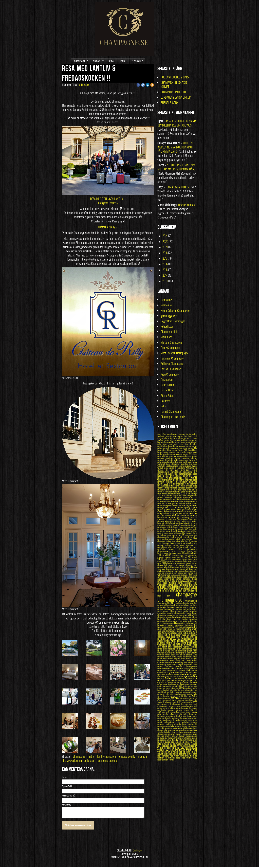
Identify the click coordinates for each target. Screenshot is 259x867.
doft (162, 559)
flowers (160, 702)
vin (186, 615)
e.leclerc (186, 674)
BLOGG (111, 60)
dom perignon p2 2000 (183, 465)
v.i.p (178, 440)
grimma (194, 708)
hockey (186, 501)
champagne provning (174, 607)
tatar (174, 735)
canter (195, 491)
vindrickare (186, 722)
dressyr (190, 662)
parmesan (161, 481)
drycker (194, 465)
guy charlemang (184, 517)
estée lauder (181, 757)
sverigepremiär (192, 642)
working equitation (177, 640)
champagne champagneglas (178, 630)
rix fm (188, 493)
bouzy (195, 461)
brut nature (167, 688)
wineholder (161, 525)
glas (165, 618)
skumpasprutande (169, 648)
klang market (192, 716)
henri (159, 680)
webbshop (161, 749)
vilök (159, 676)
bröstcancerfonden (164, 668)
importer (179, 452)
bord (195, 551)
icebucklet (190, 622)
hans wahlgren (191, 658)
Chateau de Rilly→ (108, 227)
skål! (159, 712)
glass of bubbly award (185, 461)
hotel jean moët (184, 692)
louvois (179, 638)
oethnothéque (162, 505)
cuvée (186, 574)
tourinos (178, 485)
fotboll (181, 507)
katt (163, 731)
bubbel (172, 605)
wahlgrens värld (163, 555)
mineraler (193, 515)
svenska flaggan (178, 664)
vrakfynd (189, 757)
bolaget (164, 535)
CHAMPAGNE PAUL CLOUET (175, 92)
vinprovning (183, 448)
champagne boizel (176, 513)
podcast (160, 704)
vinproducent (172, 684)
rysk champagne (179, 455)
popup (189, 613)
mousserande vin (163, 638)
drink (159, 664)
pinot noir (161, 590)
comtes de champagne (165, 491)
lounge (194, 613)
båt (180, 676)
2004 (191, 574)
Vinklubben (166, 337)
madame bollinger (173, 533)
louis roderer (162, 450)
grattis (184, 509)
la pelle (194, 507)
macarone (168, 739)
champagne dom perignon (173, 609)
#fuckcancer (162, 682)
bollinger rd (182, 483)
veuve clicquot (177, 559)
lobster (183, 658)
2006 (193, 620)
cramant (171, 706)
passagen (178, 741)
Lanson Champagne (171, 369)
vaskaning (179, 475)
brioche (179, 539)
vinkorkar (166, 529)
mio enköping (175, 712)
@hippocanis (162, 672)
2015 (165, 270)
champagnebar (177, 471)
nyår (177, 564)
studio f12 (175, 739)
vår (196, 511)
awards (176, 737)
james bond (171, 493)
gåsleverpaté (192, 731)
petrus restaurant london (183, 551)
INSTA (122, 60)
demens (169, 495)
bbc (166, 485)
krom (191, 714)
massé (165, 708)
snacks (166, 753)
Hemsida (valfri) (68, 795)
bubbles (194, 616)
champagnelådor (164, 471)
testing (176, 706)
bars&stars (175, 676)
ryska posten (163, 444)
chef (191, 547)
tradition (171, 566)
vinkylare (170, 586)
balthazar (173, 543)
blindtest (179, 541)
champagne (79, 756)
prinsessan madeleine (165, 723)
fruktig (179, 725)
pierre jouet (185, 446)
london (167, 580)
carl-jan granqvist (182, 648)
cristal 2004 (180, 688)
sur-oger (194, 559)
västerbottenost (179, 436)
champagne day (191, 535)
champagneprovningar (178, 749)
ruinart (168, 499)
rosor (185, 495)
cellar (183, 636)
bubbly (165, 628)
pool (185, 609)
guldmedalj (174, 453)
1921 (168, 749)
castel (172, 537)
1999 (159, 572)
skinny (178, 521)
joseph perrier (192, 650)
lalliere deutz (187, 616)
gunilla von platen (163, 453)
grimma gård (162, 607)
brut (162, 588)
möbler (181, 438)
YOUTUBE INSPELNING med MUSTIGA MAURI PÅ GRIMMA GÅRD (175, 147)
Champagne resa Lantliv (173, 417)
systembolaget (192, 584)
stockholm (193, 605)
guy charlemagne (191, 555)
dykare (164, 680)
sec (196, 636)
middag (194, 712)
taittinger (184, 676)
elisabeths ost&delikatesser (177, 481)
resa (188, 636)
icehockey (185, 463)
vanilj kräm (193, 727)
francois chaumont (186, 564)
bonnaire (168, 656)
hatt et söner (170, 634)
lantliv (91, 756)
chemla (194, 469)
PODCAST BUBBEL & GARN (175, 77)
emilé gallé (168, 559)
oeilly (195, 523)
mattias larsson (188, 576)
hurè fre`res (184, 672)
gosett (193, 626)
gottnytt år (161, 727)
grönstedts (174, 690)
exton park (184, 547)
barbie (165, 684)
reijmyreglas (169, 521)
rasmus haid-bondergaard (188, 525)
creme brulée (177, 702)
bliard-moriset (168, 720)
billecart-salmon (171, 751)
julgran (183, 712)
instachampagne (191, 735)
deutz (173, 588)
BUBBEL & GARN (170, 102)
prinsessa (194, 725)
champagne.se (171, 599)
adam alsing (179, 662)
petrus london (171, 509)
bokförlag (171, 666)
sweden (160, 578)
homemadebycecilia (190, 473)
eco (163, 735)
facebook (166, 448)
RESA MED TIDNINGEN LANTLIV (106, 199)
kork (166, 564)
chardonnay (179, 603)
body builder (173, 483)
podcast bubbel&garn (173, 531)
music (184, 634)
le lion (173, 499)
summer (190, 676)
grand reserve (177, 656)
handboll (166, 690)
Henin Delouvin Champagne (175, 310)
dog (179, 690)
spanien (177, 566)
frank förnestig (191, 477)
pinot (185, 584)
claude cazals (192, 452)
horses (183, 704)
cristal (195, 582)
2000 (185, 580)
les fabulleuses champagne (178, 718)
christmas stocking (190, 739)
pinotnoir (171, 485)
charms (176, 692)
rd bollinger (172, 708)
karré (195, 678)
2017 (165, 258)
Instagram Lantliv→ (108, 203)
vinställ (164, 493)
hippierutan (177, 491)
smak (195, 438)
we (188, 634)
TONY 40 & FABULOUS (177, 187)
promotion (167, 640)
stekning (185, 725)
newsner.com (189, 527)
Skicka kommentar (78, 825)
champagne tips (168, 755)
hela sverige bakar (171, 438)
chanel (186, 688)
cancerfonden (166, 678)
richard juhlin (188, 586)
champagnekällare (182, 727)
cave (174, 727)
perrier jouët (176, 636)
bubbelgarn (161, 759)
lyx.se (195, 547)
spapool (194, 557)
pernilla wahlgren (166, 642)
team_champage (168, 632)
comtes (176, 615)
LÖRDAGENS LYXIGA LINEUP (176, 97)
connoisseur (161, 531)
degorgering (193, 541)
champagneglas (180, 613)
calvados (172, 452)
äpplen (169, 664)
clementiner (188, 491)
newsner (182, 706)
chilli (171, 511)
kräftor (172, 714)
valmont (177, 755)
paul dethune (172, 680)
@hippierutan (188, 664)
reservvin (181, 666)
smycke (177, 658)
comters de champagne (172, 704)
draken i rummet (178, 700)
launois (178, 729)
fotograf (189, 749)
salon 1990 (161, 561)
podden (165, 712)
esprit (172, 741)
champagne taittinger (175, 710)
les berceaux (181, 503)
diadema (182, 670)
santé (195, 682)
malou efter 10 (178, 535)
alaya (195, 463)
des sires (194, 751)
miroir (189, 660)
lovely (172, 475)
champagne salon (163, 616)
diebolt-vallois (170, 578)
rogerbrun (187, 646)
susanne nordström (183, 457)
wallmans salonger (190, 686)
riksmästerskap (185, 531)
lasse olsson (188, 537)
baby (193, 511)
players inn (178, 495)
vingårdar (160, 440)
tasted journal (181, 511)
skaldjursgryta (188, 471)
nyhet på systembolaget (174, 694)
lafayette (160, 753)
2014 (165, 275)
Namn (64, 777)
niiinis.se (170, 615)
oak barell (168, 747)
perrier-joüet (186, 469)
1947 (159, 559)
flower (191, 568)
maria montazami (184, 570)
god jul (183, 533)
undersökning (180, 624)
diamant (189, 698)
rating (195, 741)
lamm (195, 519)
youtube (170, 613)
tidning (179, 660)
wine (193, 580)
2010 (186, 450)
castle (160, 686)
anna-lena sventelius (172, 525)
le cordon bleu (183, 753)
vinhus (195, 574)
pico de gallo (185, 652)
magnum (168, 557)
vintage (178, 588)
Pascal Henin (167, 390)
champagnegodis (163, 537)
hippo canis (182, 489)
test (176, 507)
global (177, 747)
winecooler (169, 572)
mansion (189, 562)
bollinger (171, 603)
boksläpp (194, 646)
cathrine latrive (174, 745)
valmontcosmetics (178, 678)
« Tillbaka (84, 85)
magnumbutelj (173, 670)
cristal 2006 (192, 648)
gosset (160, 722)
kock (179, 557)
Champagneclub (169, 331)
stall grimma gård (190, 572)
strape (195, 749)
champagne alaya (185, 626)
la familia (169, 519)
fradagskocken (192, 495)
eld (196, 545)
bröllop (164, 664)
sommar (194, 722)
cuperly (173, 523)
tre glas (160, 747)
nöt (164, 503)
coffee (160, 684)
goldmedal (167, 700)
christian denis (186, 559)
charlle (194, 489)
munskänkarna (162, 547)
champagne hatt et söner (183, 561)
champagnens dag (163, 733)
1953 (183, 747)
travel (195, 704)
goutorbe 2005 (183, 529)
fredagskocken (175, 580)
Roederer (165, 401)
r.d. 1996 (181, 684)
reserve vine (173, 529)
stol (163, 515)
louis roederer (180, 568)
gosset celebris (178, 549)
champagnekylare (191, 624)
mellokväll (161, 485)
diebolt (180, 509)
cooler (179, 634)
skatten (183, 654)
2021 (165, 236)
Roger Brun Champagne (173, 321)
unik (195, 568)
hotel (160, 618)
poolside (169, 436)
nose (159, 755)
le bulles (167, 731)
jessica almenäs (173, 505)
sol (191, 644)
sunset (172, 465)
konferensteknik (170, 722)
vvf (177, 735)
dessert (194, 745)
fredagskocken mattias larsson (78, 760)
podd (165, 670)
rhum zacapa (179, 527)
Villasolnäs (166, 305)
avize (159, 501)
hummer (184, 642)
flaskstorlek (161, 465)
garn (179, 442)
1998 (195, 475)
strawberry (161, 662)
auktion (178, 652)
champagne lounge (190, 578)
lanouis (188, 511)
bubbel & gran (163, 475)
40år (173, 650)
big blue (184, 696)
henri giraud (167, 702)
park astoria (185, 729)
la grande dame (173, 672)
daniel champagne (173, 463)
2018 (165, 253)
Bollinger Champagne (172, 363)
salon (166, 566)
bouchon (191, 448)
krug (181, 580)
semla (183, 545)
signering (187, 507)
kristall (190, 553)
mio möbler (166, 523)
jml (177, 753)
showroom (161, 557)
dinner (170, 618)
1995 (180, 686)
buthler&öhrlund (191, 442)
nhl (167, 630)
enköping (167, 605)
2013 (165, 281)
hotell (190, 630)
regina (195, 753)
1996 (195, 615)
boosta (160, 452)
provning (181, 574)
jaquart (189, 712)
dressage (189, 704)
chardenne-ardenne (107, 760)
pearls (174, 557)
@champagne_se (191, 600)
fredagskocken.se (188, 638)
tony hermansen (191, 505)
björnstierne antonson (164, 674)
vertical (168, 654)
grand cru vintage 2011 (176, 628)
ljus (191, 741)
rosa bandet (162, 710)
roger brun (166, 595)
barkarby (171, 725)
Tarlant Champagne (171, 411)
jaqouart (186, 475)
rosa (182, 444)
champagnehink (183, 434)
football (160, 467)
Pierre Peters (167, 395)
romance (182, 615)
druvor (164, 574)
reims (192, 603)
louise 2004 (175, 654)
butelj (195, 576)
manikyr (161, 477)
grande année (170, 561)
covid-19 (168, 515)
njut (189, 725)
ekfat (183, 523)
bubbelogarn (182, 680)
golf (181, 537)
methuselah (167, 686)
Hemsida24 (166, 300)
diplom (160, 448)
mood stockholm (170, 582)
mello (190, 753)
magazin (171, 737)
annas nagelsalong (175, 646)
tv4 (187, 568)
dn (167, 503)
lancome (188, 479)
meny (173, 668)
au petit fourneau (182, 733)
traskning (187, 644)
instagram (193, 570)
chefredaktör (189, 640)
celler (184, 452)
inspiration (193, 483)
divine (192, 636)
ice (171, 638)
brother (160, 690)
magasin (142, 756)
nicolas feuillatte (181, 650)
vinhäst (182, 745)
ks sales (192, 459)
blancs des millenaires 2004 (183, 519)
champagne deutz (164, 636)
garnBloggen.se (169, 316)
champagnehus (187, 702)
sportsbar (160, 511)
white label (193, 672)
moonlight (161, 507)
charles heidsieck (185, 582)
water (179, 722)
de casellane (177, 720)
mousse (164, 501)
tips (171, 727)
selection (194, 457)
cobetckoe (187, 499)
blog (191, 475)
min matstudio (169, 692)
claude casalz (183, 731)
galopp (160, 529)
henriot (165, 646)
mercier (164, 533)
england (166, 570)
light (195, 527)
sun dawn (193, 652)
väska (195, 654)
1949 (176, 698)
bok (191, 615)
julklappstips (188, 656)
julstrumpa (169, 497)
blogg (181, 584)
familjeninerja (171, 620)
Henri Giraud (167, 385)
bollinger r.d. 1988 (183, 751)
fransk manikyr (162, 644)
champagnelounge (175, 553)
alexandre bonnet (181, 723)
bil (175, 521)
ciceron (172, 467)
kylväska (185, 541)
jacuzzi (171, 564)
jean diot (179, 714)
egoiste (166, 511)
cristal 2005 (174, 626)
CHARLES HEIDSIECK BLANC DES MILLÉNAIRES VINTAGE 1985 (176, 123)
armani (167, 727)
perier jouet (172, 729)
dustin (167, 718)
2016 (165, 264)
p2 (168, 712)
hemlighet (161, 656)
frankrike (186, 603)
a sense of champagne (189, 607)
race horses (174, 444)
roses (159, 533)
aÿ (182, 588)
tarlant (159, 574)
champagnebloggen (170, 442)
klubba (189, 503)
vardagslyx (161, 568)
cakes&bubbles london (165, 446)
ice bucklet (193, 434)
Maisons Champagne (171, 342)
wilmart (160, 688)
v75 (178, 547)
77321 (164, 499)
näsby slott (172, 547)
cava (176, 632)
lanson (183, 442)
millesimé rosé (162, 737)
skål (195, 622)
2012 (178, 469)
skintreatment (171, 716)
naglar (165, 725)
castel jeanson (187, 694)
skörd (195, 553)
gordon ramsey (187, 720)
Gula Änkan (167, 379)
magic (169, 535)
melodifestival (162, 517)
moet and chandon (181, 618)
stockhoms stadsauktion (189, 440)
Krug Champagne (170, 374)
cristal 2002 (181, 493)
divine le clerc (191, 444)
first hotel (182, 505)
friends (191, 513)
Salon (163, 406)
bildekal (194, 710)
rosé (180, 586)
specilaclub (168, 440)
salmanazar (193, 688)
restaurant (161, 580)
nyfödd (173, 688)
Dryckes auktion (186, 205)
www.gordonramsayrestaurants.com (180, 682)
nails (174, 511)
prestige (179, 578)
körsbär (160, 648)
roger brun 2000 (172, 574)
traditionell (161, 463)
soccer (163, 652)
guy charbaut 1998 (189, 539)
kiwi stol (160, 442)
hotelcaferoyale (163, 553)
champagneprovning (190, 588)
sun (185, 438)
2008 (168, 465)
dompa (175, 586)
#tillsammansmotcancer (175, 477)
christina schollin (191, 628)
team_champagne (163, 543)
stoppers (194, 479)
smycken (194, 499)
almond (194, 503)
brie (186, 436)
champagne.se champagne (175, 562)
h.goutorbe (189, 533)
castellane (161, 718)
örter (164, 495)
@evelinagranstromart (177, 555)
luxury (181, 737)
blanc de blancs (177, 611)
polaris (189, 489)
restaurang (190, 545)
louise (159, 503)
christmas (170, 457)
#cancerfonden (162, 434)
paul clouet (185, 690)
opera (166, 467)
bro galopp (186, 741)
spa (186, 557)
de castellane (180, 467)
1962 (184, 660)
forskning (183, 566)
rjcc (174, 642)
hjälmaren (181, 479)
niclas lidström (163, 714)
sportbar (160, 570)
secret (181, 501)
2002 (184, 622)
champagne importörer (182, 497)
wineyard (161, 751)
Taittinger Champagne (172, 358)
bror (191, 463)
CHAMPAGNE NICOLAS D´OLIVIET (174, 84)
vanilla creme (171, 652)
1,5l (173, 747)
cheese (160, 499)
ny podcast (193, 446)
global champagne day (184, 708)
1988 (175, 638)
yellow (173, 731)
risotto (187, 684)
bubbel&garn (192, 450)
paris (163, 630)
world (167, 513)
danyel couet (170, 662)
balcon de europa (164, 650)
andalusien (193, 684)
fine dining (189, 678)
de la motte (179, 473)
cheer (159, 493)
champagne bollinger (182, 605)
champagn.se (162, 615)
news (180, 698)
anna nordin (193, 529)
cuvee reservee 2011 (185, 453)
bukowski (161, 624)
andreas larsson (176, 616)
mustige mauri (192, 680)
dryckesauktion (177, 576)
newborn (190, 543)
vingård (175, 487)
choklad (170, 501)
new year (184, 543)
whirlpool (161, 654)
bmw (191, 487)
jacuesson (172, 753)
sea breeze (193, 501)
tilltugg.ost (193, 674)
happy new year (187, 485)
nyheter (181, 739)
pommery (166, 611)
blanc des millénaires (175, 450)
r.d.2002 (194, 497)
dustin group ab (166, 676)
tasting (165, 603)
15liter (175, 479)
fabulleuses (161, 436)
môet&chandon (168, 658)
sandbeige (176, 674)
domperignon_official (164, 576)
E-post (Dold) (67, 786)
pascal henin (176, 644)
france (167, 590)
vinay (195, 757)
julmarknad (187, 521)
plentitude (161, 521)
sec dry (190, 438)
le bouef (172, 517)
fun (188, 483)
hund (174, 541)
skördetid (185, 553)
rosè (182, 644)
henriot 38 (189, 523)
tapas (192, 755)
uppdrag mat (173, 434)
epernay (160, 609)
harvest (180, 632)
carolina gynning (169, 539)
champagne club (183, 487)
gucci (179, 543)
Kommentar (66, 805)
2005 (166, 483)
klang (175, 440)
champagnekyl (162, 729)
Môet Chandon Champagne (174, 353)
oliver (195, 720)
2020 (165, 241)
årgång (185, 620)
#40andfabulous (191, 467)
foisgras (176, 501)
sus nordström (175, 696)
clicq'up (166, 452)
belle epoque (162, 586)
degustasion (170, 568)
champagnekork (191, 666)
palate (186, 714)
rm (159, 535)
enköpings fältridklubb (165, 459)
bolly (195, 533)
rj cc (182, 491)
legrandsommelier (191, 700)
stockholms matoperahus (181, 515)
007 (195, 448)
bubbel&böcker (163, 660)
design (178, 523)
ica (182, 521)
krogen (194, 509)
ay (183, 586)
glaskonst (187, 743)
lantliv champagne (106, 756)
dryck (189, 509)
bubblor (182, 735)
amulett (168, 735)
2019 (165, 247)
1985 (159, 630)
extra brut (179, 620)
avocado (186, 513)
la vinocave (170, 624)
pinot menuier (179, 572)
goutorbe (189, 654)
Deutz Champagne (170, 347)
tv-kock (175, 686)
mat (163, 572)
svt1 (177, 731)
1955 (195, 662)
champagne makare (164, 541)
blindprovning (185, 755)
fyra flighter (192, 696)
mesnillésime (162, 527)
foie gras (172, 503)
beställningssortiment (181, 459)
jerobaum (193, 634)
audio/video (163, 549)
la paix (171, 455)
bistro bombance (163, 743)
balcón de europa (163, 741)
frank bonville (172, 461)
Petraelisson (167, 326)
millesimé (171, 527)
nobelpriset (161, 513)
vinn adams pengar (177, 743)
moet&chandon (176, 622)
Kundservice (137, 850)
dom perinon (169, 759)
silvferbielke (179, 668)
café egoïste (168, 487)
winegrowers (174, 448)
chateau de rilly (127, 756)
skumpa (160, 603)
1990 (186, 662)
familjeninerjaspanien (165, 479)
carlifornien (187, 710)
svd (189, 615)
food (189, 620)
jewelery (161, 497)
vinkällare (165, 455)
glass (170, 644)
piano (184, 698)
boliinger (188, 455)
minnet (194, 660)
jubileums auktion (172, 545)
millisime (194, 531)
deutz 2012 (169, 507)
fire (175, 725)
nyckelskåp (161, 509)
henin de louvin (172, 489)
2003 (195, 702)
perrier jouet (173, 570)
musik (177, 537)
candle (186, 611)
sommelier (167, 588)
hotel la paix (181, 716)
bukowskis (188, 745)
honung (190, 718)
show (159, 652)
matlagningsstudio (191, 747)
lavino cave (179, 499)
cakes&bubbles (191, 670)
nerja (189, 580)
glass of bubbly (191, 566)
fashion (172, 660)
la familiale (177, 446)
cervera (173, 733)
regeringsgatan (162, 706)
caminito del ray (166, 469)
